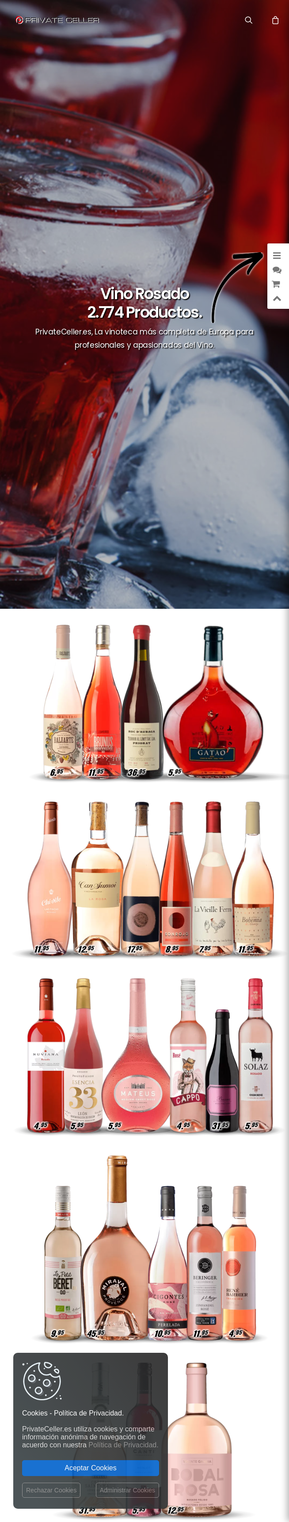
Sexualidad (193, 1274)
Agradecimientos (224, 1248)
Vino (208, 1351)
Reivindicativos (227, 1299)
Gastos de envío (128, 1239)
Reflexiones (231, 1312)
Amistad (236, 1235)
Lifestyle (235, 1287)
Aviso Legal (175, 1470)
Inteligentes (197, 1338)
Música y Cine (196, 1287)
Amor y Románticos (221, 1261)
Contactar (120, 1230)
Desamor (235, 1351)
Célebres (235, 1338)
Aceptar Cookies (90, 1468)
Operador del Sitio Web (130, 1285)
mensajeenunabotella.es (218, 1396)
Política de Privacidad (121, 1252)
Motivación (232, 1274)
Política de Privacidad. (123, 1445)
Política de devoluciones (124, 1268)
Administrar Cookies (127, 1490)
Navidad (236, 1363)
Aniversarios (230, 1325)
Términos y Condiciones (123, 1305)
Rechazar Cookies (51, 1490)
